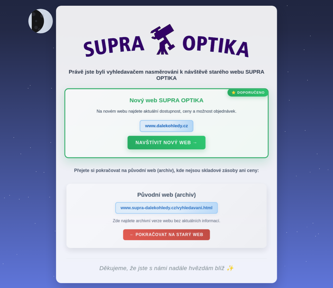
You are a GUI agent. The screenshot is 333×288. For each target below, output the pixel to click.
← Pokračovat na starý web (166, 236)
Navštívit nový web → (166, 143)
